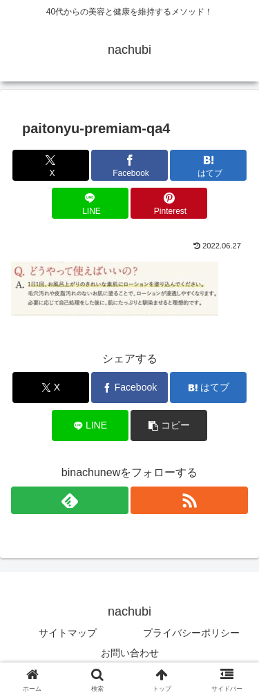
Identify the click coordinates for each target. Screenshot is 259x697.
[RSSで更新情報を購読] (189, 500)
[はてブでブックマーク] (208, 165)
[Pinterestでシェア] (169, 203)
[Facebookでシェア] (129, 165)
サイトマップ (68, 632)
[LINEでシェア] (90, 203)
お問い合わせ (130, 652)
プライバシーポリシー (191, 632)
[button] (169, 425)
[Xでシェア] (50, 165)
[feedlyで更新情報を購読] (69, 500)
